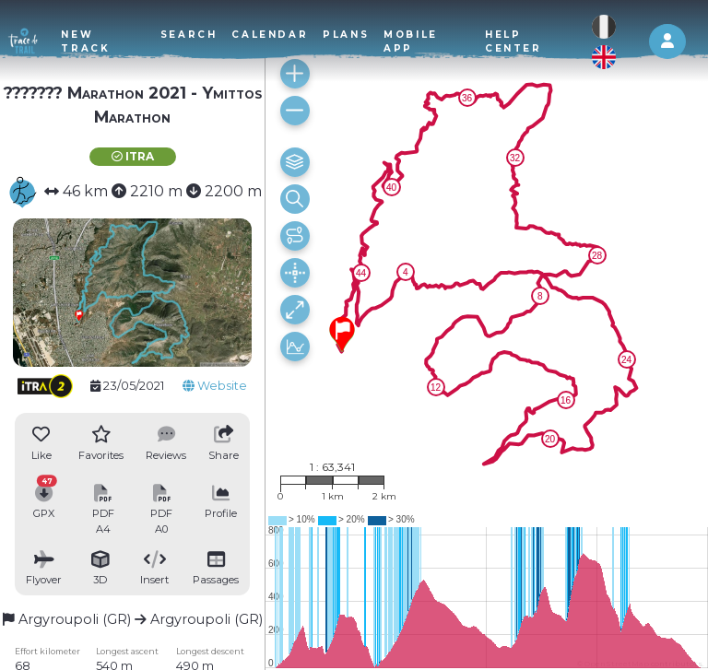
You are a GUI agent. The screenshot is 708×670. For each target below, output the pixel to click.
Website (215, 386)
